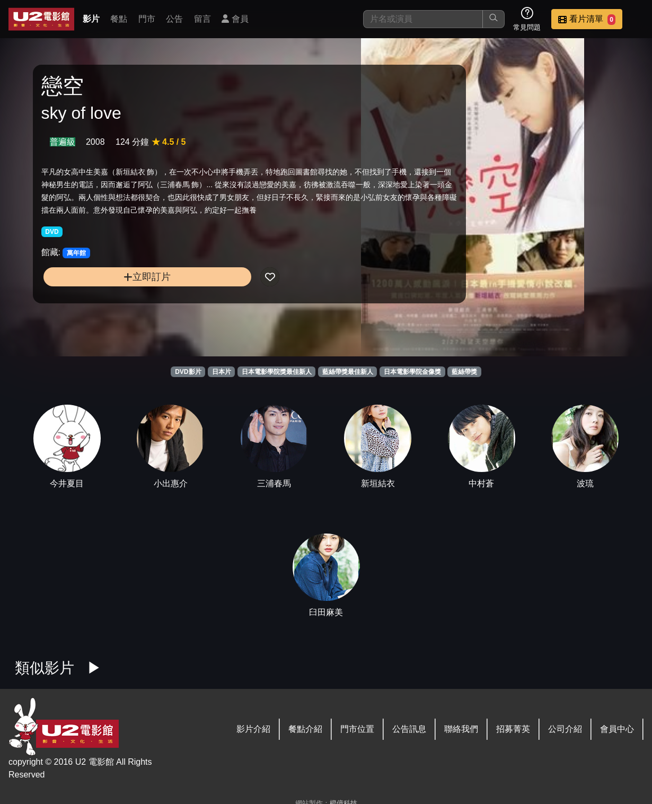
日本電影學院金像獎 (412, 371)
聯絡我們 (461, 728)
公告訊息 (409, 728)
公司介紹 (565, 728)
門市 (146, 18)
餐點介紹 (305, 728)
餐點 (118, 18)
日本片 (221, 371)
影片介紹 (253, 728)
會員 (235, 18)
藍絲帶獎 (464, 371)
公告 (174, 18)
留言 (202, 18)
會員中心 (617, 728)
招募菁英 (513, 728)
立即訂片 (112, 297)
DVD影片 (188, 371)
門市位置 (357, 728)
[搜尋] (423, 19)
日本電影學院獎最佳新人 (277, 371)
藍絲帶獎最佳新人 (347, 371)
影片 (91, 18)
